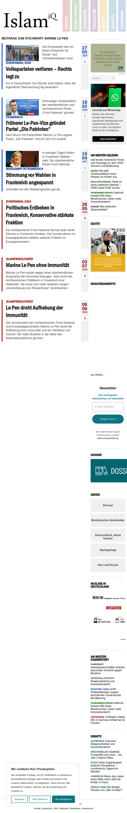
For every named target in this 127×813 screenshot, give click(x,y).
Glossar (108, 505)
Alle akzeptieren (63, 799)
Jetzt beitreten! (108, 139)
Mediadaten (75, 808)
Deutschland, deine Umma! (108, 537)
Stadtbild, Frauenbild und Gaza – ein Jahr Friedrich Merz (106, 754)
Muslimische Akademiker (108, 520)
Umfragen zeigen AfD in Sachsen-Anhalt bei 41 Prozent (108, 719)
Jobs (56, 808)
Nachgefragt (108, 550)
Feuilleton (94, 16)
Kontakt (37, 808)
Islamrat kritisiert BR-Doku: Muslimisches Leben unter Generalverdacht (107, 197)
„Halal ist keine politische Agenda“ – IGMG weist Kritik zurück (106, 184)
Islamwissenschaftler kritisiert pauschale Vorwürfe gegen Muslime (108, 669)
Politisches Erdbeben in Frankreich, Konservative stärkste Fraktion (40, 215)
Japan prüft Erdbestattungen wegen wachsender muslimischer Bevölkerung (106, 694)
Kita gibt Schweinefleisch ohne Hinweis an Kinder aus (104, 173)
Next (118, 617)
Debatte (112, 16)
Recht (103, 16)
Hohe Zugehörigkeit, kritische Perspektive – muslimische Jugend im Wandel (106, 767)
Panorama (121, 16)
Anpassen (19, 799)
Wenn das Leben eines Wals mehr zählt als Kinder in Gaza (107, 779)
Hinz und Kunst (108, 565)
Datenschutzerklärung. (108, 438)
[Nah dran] (77, 765)
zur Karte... (97, 374)
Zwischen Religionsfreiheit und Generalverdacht (103, 681)
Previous (95, 617)
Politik (66, 16)
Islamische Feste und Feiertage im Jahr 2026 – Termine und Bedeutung (108, 162)
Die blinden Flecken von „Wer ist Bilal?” (107, 788)
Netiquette (64, 808)
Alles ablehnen (39, 799)
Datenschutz (87, 808)
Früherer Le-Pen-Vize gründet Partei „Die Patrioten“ (35, 126)
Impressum (47, 808)
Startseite (84, 16)
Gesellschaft (75, 16)
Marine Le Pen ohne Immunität (37, 265)
